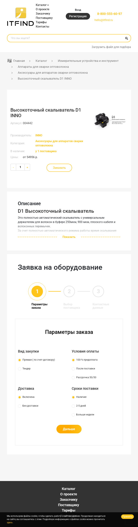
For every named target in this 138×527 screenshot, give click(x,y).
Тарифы (41, 22)
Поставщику (44, 18)
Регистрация (78, 16)
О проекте (42, 9)
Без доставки (30, 405)
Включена (28, 396)
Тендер (26, 368)
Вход (78, 9)
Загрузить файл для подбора (111, 47)
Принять (127, 516)
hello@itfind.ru (104, 20)
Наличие (81, 396)
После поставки (85, 368)
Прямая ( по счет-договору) (38, 359)
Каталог (41, 5)
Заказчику (43, 13)
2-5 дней (81, 405)
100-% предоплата (87, 359)
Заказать (59, 167)
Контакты (42, 26)
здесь (10, 522)
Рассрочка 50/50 (86, 377)
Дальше (69, 429)
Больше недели (85, 414)
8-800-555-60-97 (109, 14)
